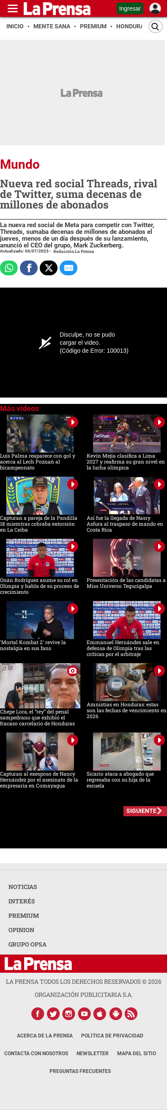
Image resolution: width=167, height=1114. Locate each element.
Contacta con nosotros (36, 1053)
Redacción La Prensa (73, 251)
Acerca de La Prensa (45, 1036)
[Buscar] (155, 26)
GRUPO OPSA (27, 944)
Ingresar (130, 8)
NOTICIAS (22, 887)
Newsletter (93, 1053)
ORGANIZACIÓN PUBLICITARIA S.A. (84, 995)
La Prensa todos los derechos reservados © (84, 981)
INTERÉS (21, 901)
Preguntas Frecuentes (80, 1071)
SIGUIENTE (141, 810)
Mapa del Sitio (136, 1053)
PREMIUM (23, 915)
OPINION (21, 930)
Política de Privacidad (112, 1036)
